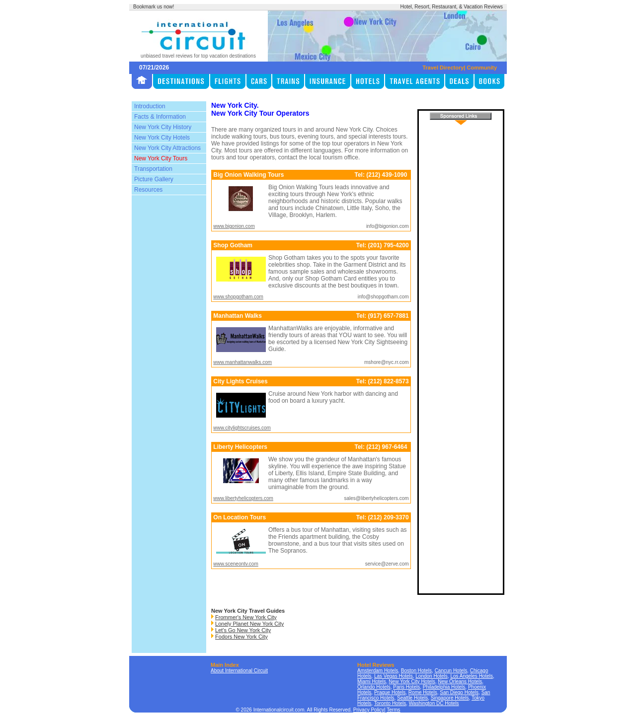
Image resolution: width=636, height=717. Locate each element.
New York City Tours (160, 158)
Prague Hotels (389, 692)
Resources (148, 189)
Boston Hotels (416, 670)
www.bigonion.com (233, 226)
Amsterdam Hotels (377, 670)
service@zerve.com (387, 564)
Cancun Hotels (451, 670)
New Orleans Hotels (460, 681)
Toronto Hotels (390, 703)
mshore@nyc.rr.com (386, 362)
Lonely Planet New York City (249, 624)
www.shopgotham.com (238, 296)
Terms (393, 710)
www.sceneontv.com (235, 564)
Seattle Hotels (412, 698)
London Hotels (431, 676)
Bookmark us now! (153, 6)
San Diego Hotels (459, 692)
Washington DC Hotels (434, 703)
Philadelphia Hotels (444, 687)
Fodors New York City (241, 637)
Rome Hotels (422, 692)
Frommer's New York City (246, 617)
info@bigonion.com (387, 226)
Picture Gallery (153, 179)
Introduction (149, 106)
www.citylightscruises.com (242, 427)
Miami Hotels (371, 681)
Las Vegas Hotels (393, 676)
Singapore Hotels (450, 698)
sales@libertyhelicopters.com (376, 498)
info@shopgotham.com (383, 296)
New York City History (162, 127)
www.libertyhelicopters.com (243, 498)
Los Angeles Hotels (471, 676)
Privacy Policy (368, 710)
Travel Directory (443, 68)
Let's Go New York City (243, 630)
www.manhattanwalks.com (242, 362)
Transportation (153, 168)
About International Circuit (239, 670)
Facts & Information (160, 116)
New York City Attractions (167, 147)
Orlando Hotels (374, 687)
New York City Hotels (162, 137)
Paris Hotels (406, 687)
